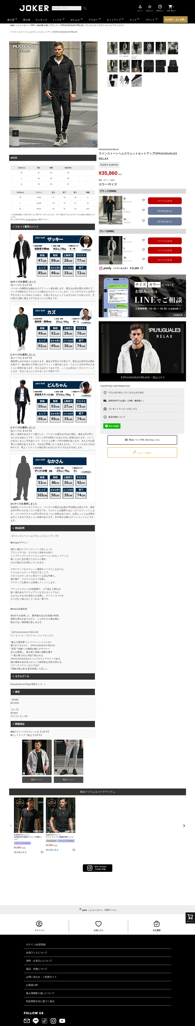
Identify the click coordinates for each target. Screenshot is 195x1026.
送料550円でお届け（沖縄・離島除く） (126, 400)
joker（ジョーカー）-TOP (22, 25)
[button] (11, 826)
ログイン (140, 8)
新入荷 (12, 19)
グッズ (135, 19)
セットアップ (115, 19)
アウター (95, 19)
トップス (58, 19)
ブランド (151, 19)
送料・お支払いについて (39, 960)
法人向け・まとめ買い (175, 19)
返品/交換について (116, 417)
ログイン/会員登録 (36, 944)
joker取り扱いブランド (47, 25)
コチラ (44, 731)
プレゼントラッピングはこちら (122, 409)
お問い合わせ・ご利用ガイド (41, 977)
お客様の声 (32, 985)
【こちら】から (31, 219)
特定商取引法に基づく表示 (40, 1001)
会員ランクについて (36, 952)
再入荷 (26, 20)
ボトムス (76, 19)
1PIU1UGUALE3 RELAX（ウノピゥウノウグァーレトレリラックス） (92, 25)
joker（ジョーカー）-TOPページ (99, 910)
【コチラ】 (27, 285)
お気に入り (149, 8)
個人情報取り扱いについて (40, 993)
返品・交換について (36, 969)
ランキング (41, 20)
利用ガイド (160, 8)
